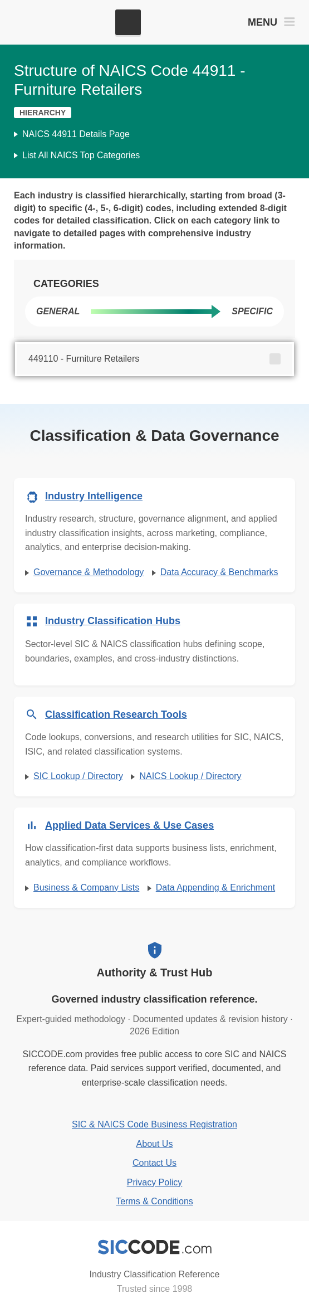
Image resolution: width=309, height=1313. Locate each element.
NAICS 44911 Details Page (76, 134)
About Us (154, 1144)
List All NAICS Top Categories (81, 155)
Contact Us (154, 1163)
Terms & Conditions (154, 1201)
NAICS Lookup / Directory (190, 776)
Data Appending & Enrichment (215, 887)
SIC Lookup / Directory (78, 776)
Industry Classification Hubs (112, 620)
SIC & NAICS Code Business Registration (154, 1124)
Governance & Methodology (88, 572)
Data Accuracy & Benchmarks (219, 572)
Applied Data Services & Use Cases (129, 825)
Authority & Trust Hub (155, 972)
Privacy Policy (155, 1182)
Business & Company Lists (86, 887)
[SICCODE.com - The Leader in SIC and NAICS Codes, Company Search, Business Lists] (60, 22)
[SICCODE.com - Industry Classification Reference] (155, 1247)
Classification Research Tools (116, 714)
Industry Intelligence (94, 496)
